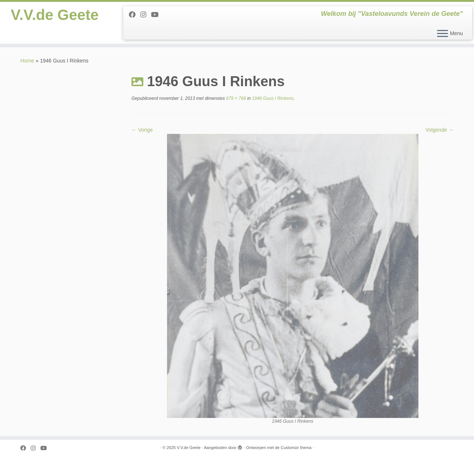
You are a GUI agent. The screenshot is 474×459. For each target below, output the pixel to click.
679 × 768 (235, 98)
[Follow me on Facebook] (134, 14)
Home (27, 61)
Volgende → (439, 130)
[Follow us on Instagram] (145, 14)
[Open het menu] (442, 34)
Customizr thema (296, 447)
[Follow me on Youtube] (157, 14)
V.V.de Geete (55, 15)
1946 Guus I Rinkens (272, 98)
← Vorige (142, 130)
